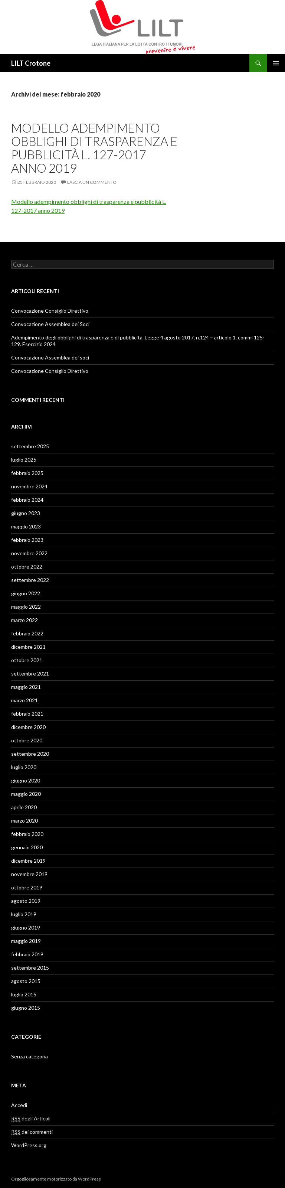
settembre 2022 (30, 580)
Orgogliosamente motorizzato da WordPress (56, 1179)
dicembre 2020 (28, 727)
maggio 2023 (26, 526)
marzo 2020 (24, 820)
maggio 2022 (26, 606)
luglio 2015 (23, 994)
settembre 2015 (30, 967)
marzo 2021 (24, 700)
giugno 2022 (25, 593)
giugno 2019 (25, 927)
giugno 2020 (25, 780)
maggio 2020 (26, 794)
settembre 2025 (30, 446)
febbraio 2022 (27, 633)
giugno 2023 (25, 513)
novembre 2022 (29, 553)
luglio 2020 (23, 767)
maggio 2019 (26, 941)
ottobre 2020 (26, 740)
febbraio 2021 (27, 713)
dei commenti (32, 1132)
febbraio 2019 (27, 954)
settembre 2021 (30, 673)
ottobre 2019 (26, 887)
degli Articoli (30, 1118)
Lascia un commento (92, 182)
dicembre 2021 (28, 647)
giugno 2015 (25, 1008)
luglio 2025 (23, 459)
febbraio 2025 (27, 473)
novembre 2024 (29, 486)
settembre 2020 (30, 754)
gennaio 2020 (27, 847)
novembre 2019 (29, 874)
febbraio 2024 (27, 500)
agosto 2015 (25, 981)
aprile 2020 (24, 807)
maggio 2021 (26, 687)
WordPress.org (28, 1145)
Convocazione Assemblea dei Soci (50, 324)
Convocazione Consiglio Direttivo (49, 310)
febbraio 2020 (27, 834)
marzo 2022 (24, 620)
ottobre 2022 (26, 566)
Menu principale (276, 63)
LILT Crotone (30, 63)
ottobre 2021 (26, 660)
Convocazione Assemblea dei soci (50, 357)
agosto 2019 (25, 901)
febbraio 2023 (27, 540)
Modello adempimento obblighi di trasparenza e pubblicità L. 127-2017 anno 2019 (94, 147)
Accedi (19, 1105)
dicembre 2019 (28, 860)
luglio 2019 (23, 914)
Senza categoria (29, 1056)
